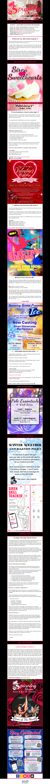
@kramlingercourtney (25, 677)
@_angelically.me (30, 227)
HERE (19, 158)
